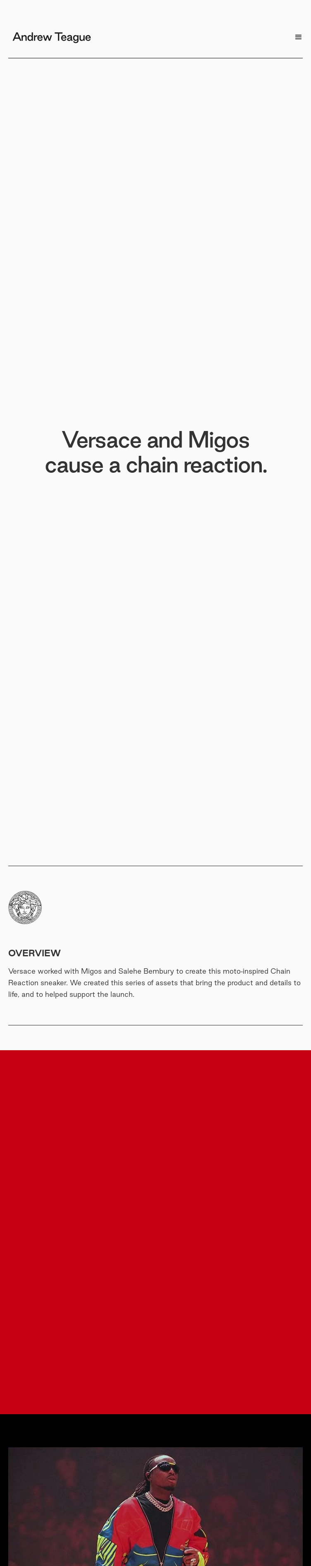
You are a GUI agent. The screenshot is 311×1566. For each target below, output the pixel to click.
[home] (49, 34)
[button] (298, 37)
